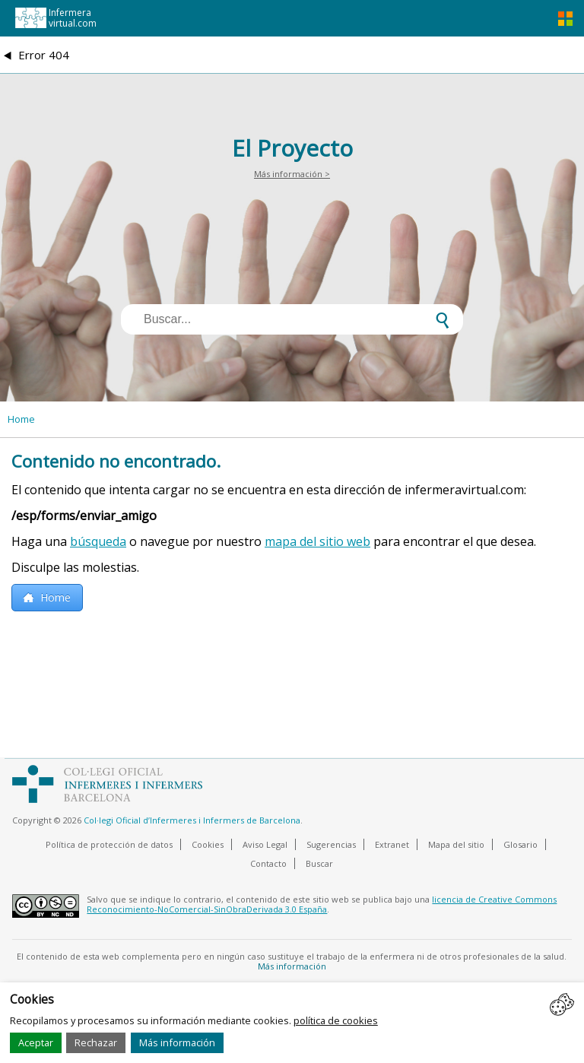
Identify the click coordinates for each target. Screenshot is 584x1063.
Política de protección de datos (109, 844)
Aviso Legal (265, 844)
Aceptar (35, 1042)
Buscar (319, 863)
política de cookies (336, 1020)
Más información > (292, 173)
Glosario (520, 844)
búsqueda (98, 541)
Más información (177, 1042)
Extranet (392, 844)
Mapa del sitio (456, 844)
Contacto (268, 863)
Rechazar (96, 1042)
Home (21, 419)
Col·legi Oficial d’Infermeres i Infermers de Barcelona (192, 820)
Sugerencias (331, 844)
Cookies (208, 844)
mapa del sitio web (317, 541)
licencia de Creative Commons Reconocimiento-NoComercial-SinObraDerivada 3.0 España (322, 904)
